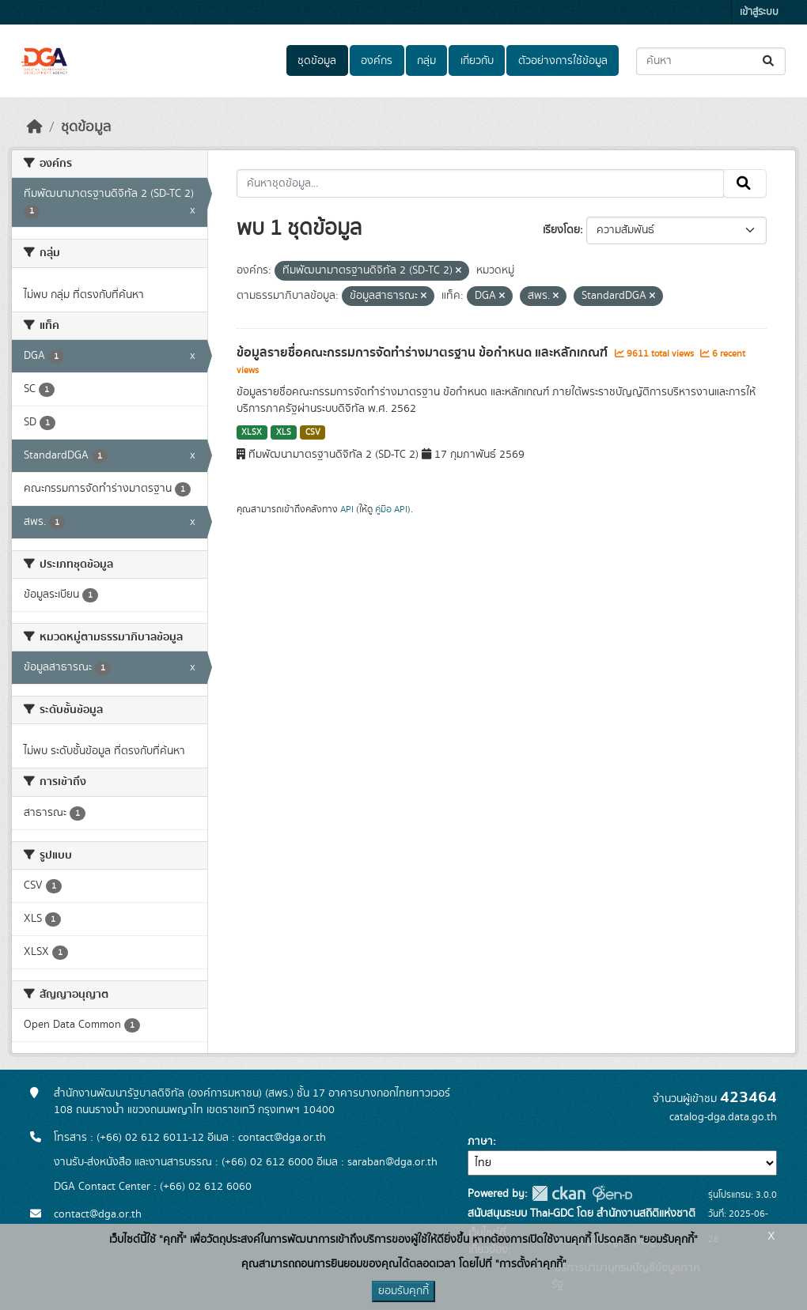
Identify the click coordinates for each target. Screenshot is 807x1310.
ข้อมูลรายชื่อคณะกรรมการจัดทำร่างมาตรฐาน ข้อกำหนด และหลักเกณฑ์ (424, 352)
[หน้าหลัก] (35, 127)
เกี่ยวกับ (477, 61)
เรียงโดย (561, 230)
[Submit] (769, 61)
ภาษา (480, 1142)
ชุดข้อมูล (316, 61)
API (347, 509)
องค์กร (376, 61)
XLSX (251, 432)
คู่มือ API (391, 509)
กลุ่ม (426, 61)
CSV (312, 432)
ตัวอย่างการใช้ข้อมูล (563, 61)
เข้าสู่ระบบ (759, 12)
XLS (283, 432)
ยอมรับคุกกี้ (403, 1291)
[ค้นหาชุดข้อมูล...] (711, 61)
